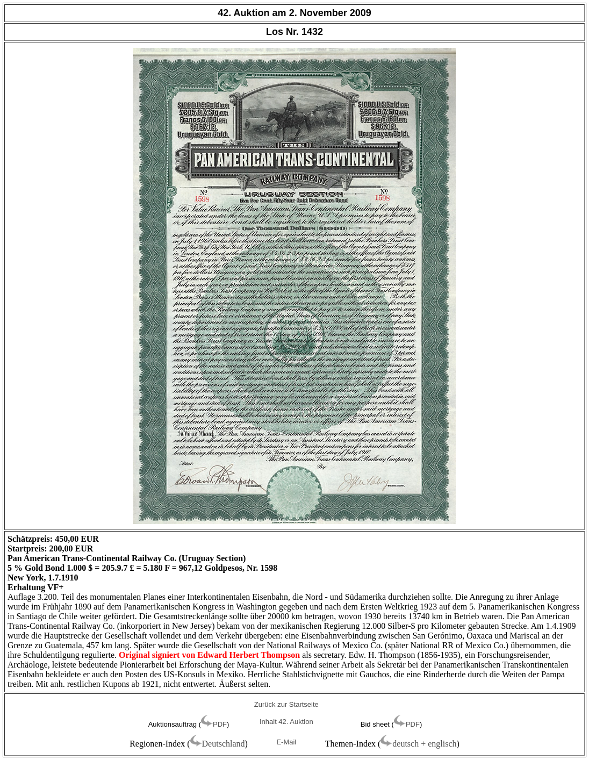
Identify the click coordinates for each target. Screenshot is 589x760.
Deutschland (223, 743)
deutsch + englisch (424, 743)
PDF (220, 724)
